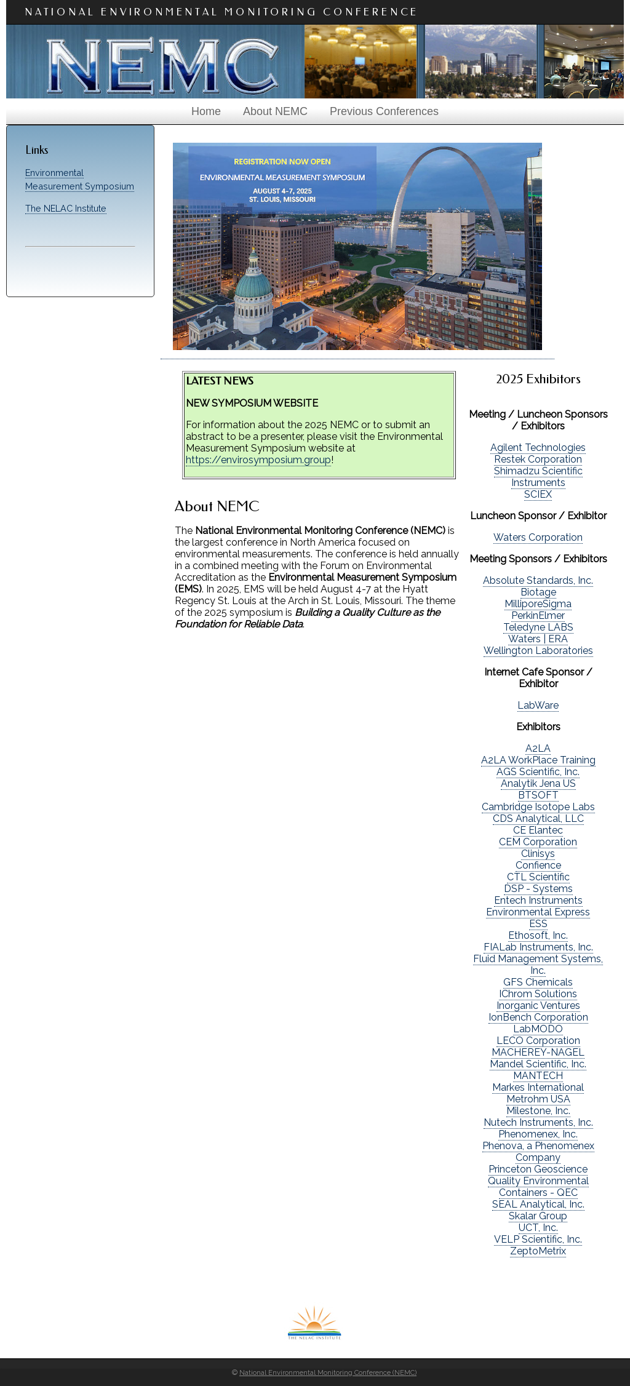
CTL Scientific (538, 877)
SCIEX (538, 494)
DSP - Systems (538, 888)
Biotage (538, 592)
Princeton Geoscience (538, 1169)
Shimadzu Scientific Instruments (538, 476)
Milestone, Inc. (538, 1111)
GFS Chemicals (538, 982)
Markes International (538, 1087)
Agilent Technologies (538, 447)
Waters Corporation (538, 537)
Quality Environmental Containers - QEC (538, 1186)
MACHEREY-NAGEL (538, 1052)
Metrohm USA (538, 1099)
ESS (538, 924)
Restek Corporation (538, 459)
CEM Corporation (538, 842)
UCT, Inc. (538, 1227)
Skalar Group (538, 1216)
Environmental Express (538, 912)
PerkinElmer (538, 615)
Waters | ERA (538, 639)
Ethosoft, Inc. (538, 935)
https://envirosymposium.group (258, 460)
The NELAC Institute (65, 208)
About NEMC (275, 111)
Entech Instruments (538, 900)
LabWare (538, 705)
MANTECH (538, 1075)
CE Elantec (538, 830)
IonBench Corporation (538, 1017)
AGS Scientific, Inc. (538, 772)
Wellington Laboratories (538, 650)
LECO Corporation (538, 1040)
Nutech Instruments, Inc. (538, 1122)
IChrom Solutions (538, 994)
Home (206, 111)
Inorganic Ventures (538, 1005)
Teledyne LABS (538, 627)
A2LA (538, 748)
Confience (538, 865)
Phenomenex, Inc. (538, 1134)
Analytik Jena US (538, 783)
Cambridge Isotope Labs (538, 807)
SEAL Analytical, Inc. (538, 1204)
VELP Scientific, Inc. (538, 1239)
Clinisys (538, 853)
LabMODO (538, 1029)
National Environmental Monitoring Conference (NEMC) (328, 1372)
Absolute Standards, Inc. (538, 580)
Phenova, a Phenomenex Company (538, 1151)
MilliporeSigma (538, 604)
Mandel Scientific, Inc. (538, 1064)
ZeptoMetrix (538, 1251)
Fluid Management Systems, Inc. (538, 964)
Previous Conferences (384, 111)
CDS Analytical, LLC (538, 818)
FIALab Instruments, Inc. (538, 947)
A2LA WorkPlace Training (538, 760)
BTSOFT (538, 795)
